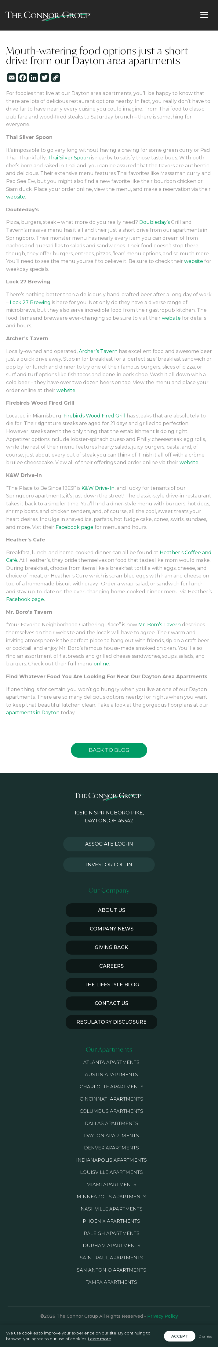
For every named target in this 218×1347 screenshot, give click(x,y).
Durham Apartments (111, 1245)
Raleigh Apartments (112, 1233)
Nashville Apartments (112, 1209)
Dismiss (205, 1336)
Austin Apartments (111, 1074)
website (15, 197)
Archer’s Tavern (98, 351)
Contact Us (111, 1003)
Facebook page (74, 527)
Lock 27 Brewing (30, 302)
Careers (111, 966)
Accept (179, 1336)
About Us (111, 910)
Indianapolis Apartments (111, 1160)
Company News (111, 929)
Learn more (99, 1338)
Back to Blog (109, 750)
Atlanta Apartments (111, 1062)
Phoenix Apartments (111, 1221)
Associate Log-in (109, 844)
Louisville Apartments (111, 1172)
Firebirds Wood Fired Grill (94, 416)
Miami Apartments (111, 1184)
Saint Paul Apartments (111, 1258)
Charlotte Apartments (112, 1087)
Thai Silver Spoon (69, 158)
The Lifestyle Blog (111, 985)
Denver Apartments (111, 1148)
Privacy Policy (162, 1316)
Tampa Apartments (111, 1282)
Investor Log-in (109, 865)
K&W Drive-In (98, 488)
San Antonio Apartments (111, 1270)
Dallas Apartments (111, 1123)
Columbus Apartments (111, 1111)
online (101, 664)
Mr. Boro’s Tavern (159, 625)
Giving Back (111, 947)
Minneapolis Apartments (111, 1197)
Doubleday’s (154, 222)
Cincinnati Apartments (111, 1099)
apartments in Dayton (33, 712)
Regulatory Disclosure (111, 1022)
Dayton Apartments (111, 1135)
